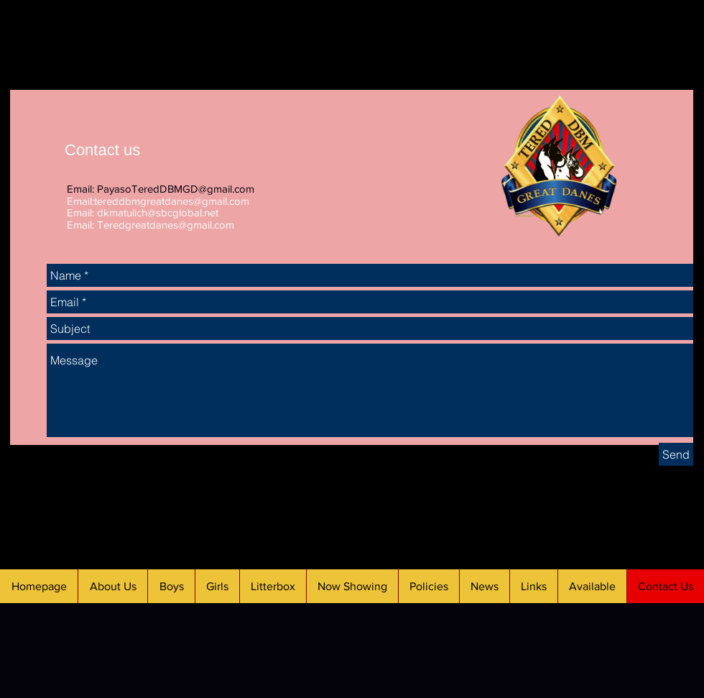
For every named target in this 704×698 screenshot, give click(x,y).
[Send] (676, 454)
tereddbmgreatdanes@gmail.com (171, 201)
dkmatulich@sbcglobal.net (157, 212)
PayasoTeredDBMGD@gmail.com (175, 189)
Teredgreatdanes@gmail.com (165, 225)
